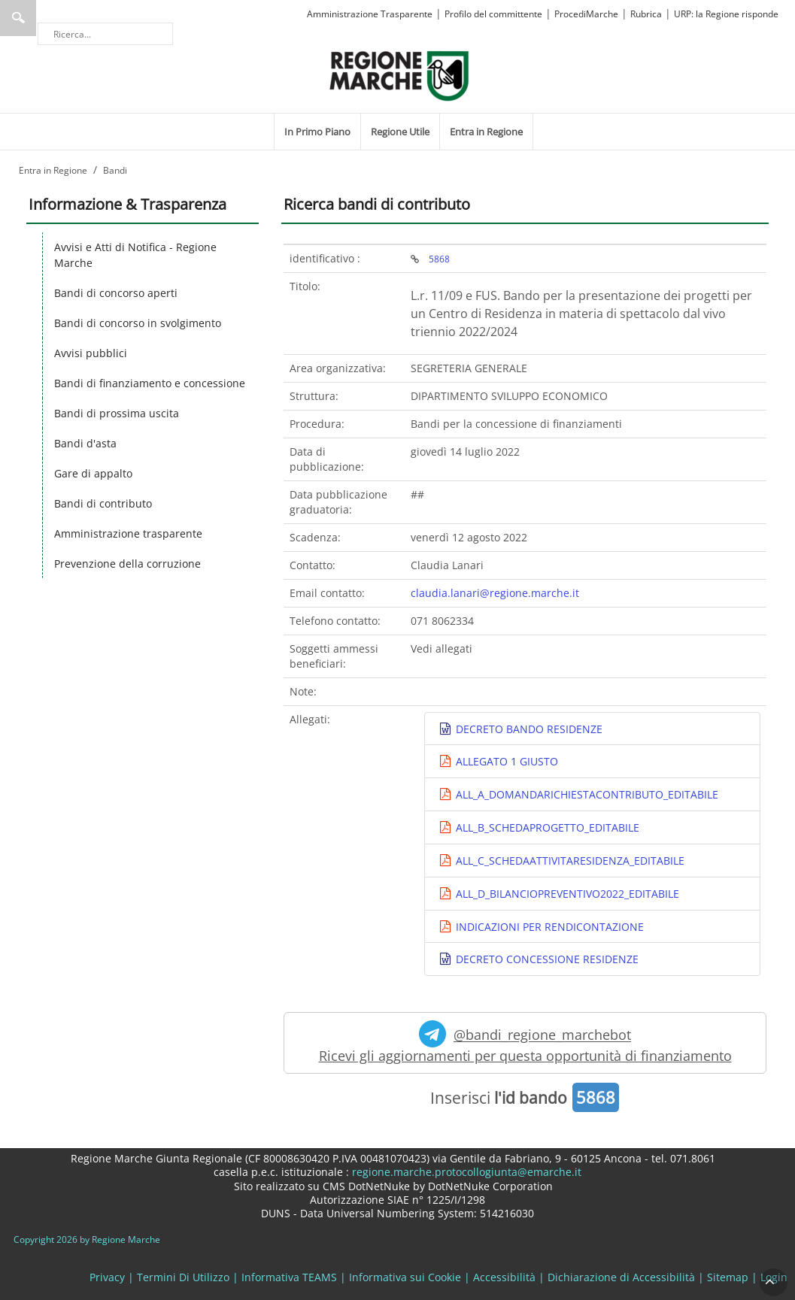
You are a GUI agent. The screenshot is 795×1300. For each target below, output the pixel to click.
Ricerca (18, 18)
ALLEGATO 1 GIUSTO (505, 761)
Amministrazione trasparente (128, 533)
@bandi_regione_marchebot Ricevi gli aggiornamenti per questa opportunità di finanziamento (525, 1042)
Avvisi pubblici (90, 353)
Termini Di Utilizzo (183, 1277)
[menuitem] (317, 132)
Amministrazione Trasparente (369, 14)
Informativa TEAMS (289, 1277)
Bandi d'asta (85, 443)
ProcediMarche (586, 14)
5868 (439, 259)
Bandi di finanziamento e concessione (149, 383)
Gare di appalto (93, 473)
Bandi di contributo (103, 503)
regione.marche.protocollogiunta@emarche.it (465, 1172)
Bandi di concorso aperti (116, 293)
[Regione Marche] (399, 75)
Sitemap (727, 1277)
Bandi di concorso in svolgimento (137, 323)
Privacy (107, 1277)
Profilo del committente (493, 14)
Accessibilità (504, 1277)
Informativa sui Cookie (405, 1277)
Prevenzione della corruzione (127, 563)
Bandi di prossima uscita (116, 413)
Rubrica (646, 14)
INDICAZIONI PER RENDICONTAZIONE (548, 927)
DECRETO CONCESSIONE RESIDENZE (546, 959)
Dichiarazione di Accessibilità (621, 1277)
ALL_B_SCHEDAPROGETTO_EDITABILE (546, 827)
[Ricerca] (105, 34)
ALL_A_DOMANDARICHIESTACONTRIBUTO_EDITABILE (585, 794)
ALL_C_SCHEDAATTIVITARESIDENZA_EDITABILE (568, 860)
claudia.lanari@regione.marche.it (495, 593)
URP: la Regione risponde (726, 14)
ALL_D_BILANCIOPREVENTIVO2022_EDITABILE (566, 893)
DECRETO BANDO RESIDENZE (527, 729)
